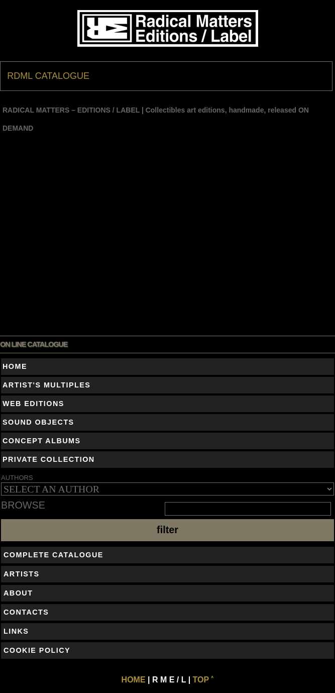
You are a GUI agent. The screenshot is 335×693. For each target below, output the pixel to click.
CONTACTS (26, 612)
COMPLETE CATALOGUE (53, 555)
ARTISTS (22, 574)
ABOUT (18, 593)
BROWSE (23, 505)
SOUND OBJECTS (38, 422)
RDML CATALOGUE (48, 76)
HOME (15, 366)
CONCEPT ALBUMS (42, 441)
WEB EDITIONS (33, 404)
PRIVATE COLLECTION (49, 459)
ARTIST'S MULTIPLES (46, 385)
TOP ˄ (203, 679)
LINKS (16, 631)
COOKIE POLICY (37, 650)
